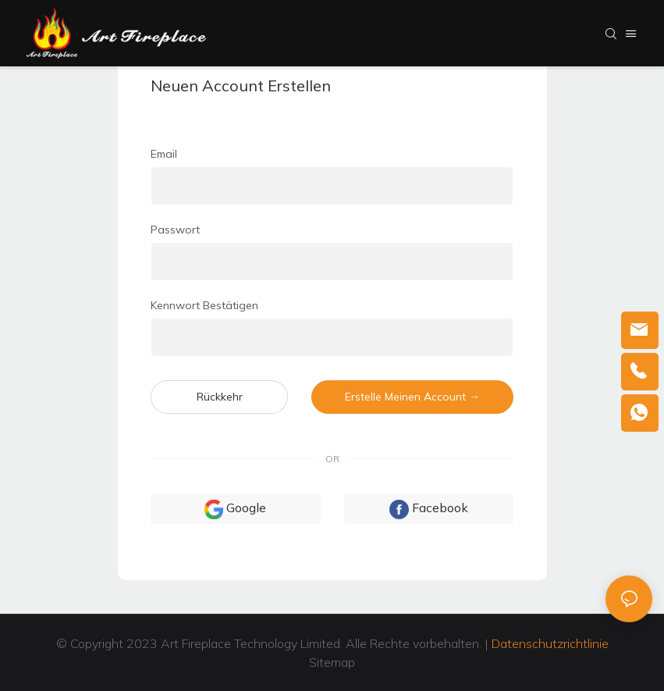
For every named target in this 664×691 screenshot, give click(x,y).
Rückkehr (220, 397)
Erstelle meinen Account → (412, 397)
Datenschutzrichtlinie (550, 643)
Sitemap (332, 662)
